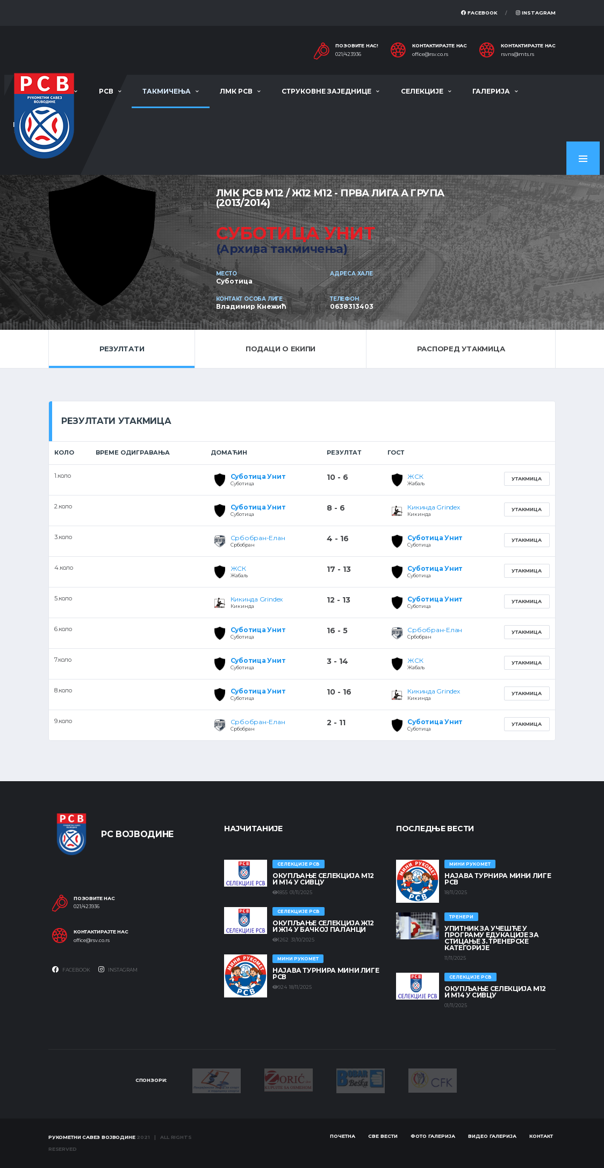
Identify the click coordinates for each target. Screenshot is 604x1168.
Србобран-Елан (258, 538)
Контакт (541, 1136)
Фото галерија (433, 1136)
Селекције (422, 91)
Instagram (536, 13)
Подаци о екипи (280, 348)
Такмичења (166, 91)
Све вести (383, 1136)
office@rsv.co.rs (430, 54)
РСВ (106, 91)
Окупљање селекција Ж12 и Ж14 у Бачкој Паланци (323, 926)
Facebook (479, 13)
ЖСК (415, 476)
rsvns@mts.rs (517, 54)
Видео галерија (492, 1136)
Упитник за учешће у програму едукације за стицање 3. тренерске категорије (491, 938)
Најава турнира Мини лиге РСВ (325, 973)
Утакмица (527, 479)
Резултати (122, 348)
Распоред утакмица (461, 348)
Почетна (342, 1136)
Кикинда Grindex (433, 507)
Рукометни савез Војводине (91, 1137)
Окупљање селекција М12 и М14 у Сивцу (323, 879)
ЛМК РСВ (236, 91)
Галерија (491, 91)
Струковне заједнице (326, 91)
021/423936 (348, 54)
